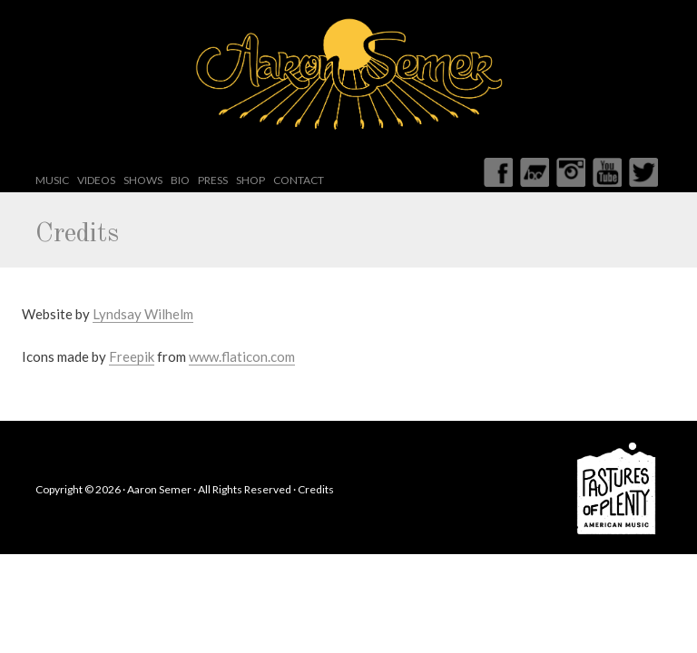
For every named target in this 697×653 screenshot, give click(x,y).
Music (52, 180)
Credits (316, 489)
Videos (96, 180)
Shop (250, 180)
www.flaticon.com (242, 356)
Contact (298, 180)
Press (213, 180)
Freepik (131, 356)
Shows (142, 180)
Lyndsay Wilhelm (143, 314)
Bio (180, 180)
